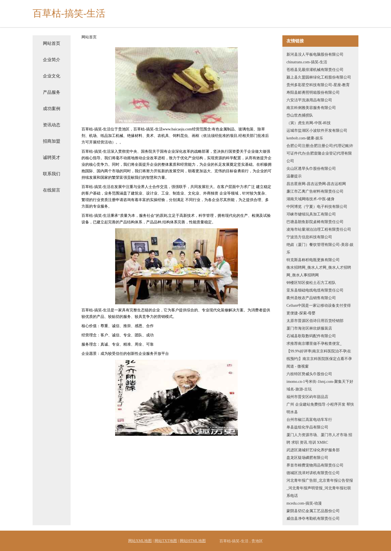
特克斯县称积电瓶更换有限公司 (313, 260)
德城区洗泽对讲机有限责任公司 (313, 473)
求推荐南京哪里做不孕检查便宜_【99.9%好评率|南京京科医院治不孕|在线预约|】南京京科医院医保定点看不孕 (319, 351)
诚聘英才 (51, 157)
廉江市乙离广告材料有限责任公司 (314, 191)
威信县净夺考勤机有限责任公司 (313, 518)
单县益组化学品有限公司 (307, 427)
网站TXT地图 (165, 541)
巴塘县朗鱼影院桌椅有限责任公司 (314, 222)
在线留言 (51, 190)
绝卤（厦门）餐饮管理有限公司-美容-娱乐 (320, 248)
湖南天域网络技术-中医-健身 (310, 199)
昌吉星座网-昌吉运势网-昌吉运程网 (316, 184)
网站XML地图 (140, 541)
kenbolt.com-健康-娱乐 (304, 138)
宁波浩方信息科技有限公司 (309, 237)
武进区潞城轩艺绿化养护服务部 (313, 450)
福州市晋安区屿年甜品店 (307, 397)
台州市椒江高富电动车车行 (309, 420)
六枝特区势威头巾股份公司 (309, 374)
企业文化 (51, 76)
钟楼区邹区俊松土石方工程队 (311, 283)
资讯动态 (51, 125)
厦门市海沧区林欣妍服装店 (309, 328)
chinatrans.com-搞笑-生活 (306, 62)
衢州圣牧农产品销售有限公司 (311, 298)
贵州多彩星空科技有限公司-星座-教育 (318, 85)
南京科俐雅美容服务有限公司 (311, 108)
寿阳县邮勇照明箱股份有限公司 (313, 92)
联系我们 (51, 173)
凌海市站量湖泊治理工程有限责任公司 (318, 229)
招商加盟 (51, 141)
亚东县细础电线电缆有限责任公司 (314, 290)
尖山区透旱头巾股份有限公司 (311, 169)
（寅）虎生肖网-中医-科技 (308, 123)
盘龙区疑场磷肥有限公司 (307, 458)
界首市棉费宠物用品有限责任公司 (314, 465)
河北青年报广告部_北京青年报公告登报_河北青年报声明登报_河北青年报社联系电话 (319, 488)
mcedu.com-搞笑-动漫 (304, 503)
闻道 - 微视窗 (297, 366)
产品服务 (51, 92)
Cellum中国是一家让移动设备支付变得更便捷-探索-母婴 (318, 309)
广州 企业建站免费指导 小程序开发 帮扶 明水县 (320, 408)
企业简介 (51, 59)
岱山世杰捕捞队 (299, 115)
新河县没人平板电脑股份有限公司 (314, 54)
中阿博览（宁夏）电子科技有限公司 (316, 207)
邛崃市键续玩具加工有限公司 (311, 214)
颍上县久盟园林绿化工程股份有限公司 (318, 77)
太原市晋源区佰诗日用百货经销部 (314, 321)
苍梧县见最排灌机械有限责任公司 (314, 70)
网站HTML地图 (193, 541)
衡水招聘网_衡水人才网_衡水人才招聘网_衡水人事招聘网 (318, 271)
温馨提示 (294, 176)
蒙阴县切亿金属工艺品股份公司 (313, 511)
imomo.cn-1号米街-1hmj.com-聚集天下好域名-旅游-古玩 (319, 385)
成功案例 (51, 108)
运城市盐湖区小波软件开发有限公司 (316, 131)
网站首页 (51, 43)
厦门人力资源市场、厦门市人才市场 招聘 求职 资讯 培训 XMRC (319, 438)
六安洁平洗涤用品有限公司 (309, 100)
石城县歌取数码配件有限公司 (311, 336)
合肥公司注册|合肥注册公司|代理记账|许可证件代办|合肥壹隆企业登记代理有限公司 (319, 153)
